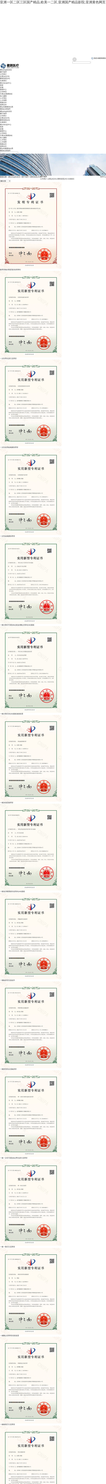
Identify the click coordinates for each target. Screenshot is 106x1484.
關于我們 (3, 72)
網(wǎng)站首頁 (6, 70)
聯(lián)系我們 (5, 109)
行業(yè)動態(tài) (6, 94)
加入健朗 (3, 96)
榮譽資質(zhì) (5, 78)
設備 (1, 87)
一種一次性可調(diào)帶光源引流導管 (13, 1158)
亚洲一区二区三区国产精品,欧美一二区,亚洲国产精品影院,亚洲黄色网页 (52, 2)
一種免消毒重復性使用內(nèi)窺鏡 (12, 891)
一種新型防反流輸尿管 (8, 1069)
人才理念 (3, 98)
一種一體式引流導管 (7, 1247)
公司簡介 (3, 74)
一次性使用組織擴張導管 (9, 447)
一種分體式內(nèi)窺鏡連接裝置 (11, 714)
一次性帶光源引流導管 (8, 358)
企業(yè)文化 (5, 76)
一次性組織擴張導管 (7, 536)
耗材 (1, 85)
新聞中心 (3, 89)
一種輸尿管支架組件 (7, 980)
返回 (103, 177)
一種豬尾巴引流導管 (7, 1424)
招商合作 (3, 105)
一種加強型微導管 (6, 802)
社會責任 (3, 81)
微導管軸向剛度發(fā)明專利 (10, 270)
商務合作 (3, 102)
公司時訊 (3, 92)
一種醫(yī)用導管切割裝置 (9, 1335)
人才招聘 (3, 100)
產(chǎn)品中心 (5, 83)
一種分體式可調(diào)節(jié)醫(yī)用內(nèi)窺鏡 (17, 625)
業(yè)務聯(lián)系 (6, 107)
